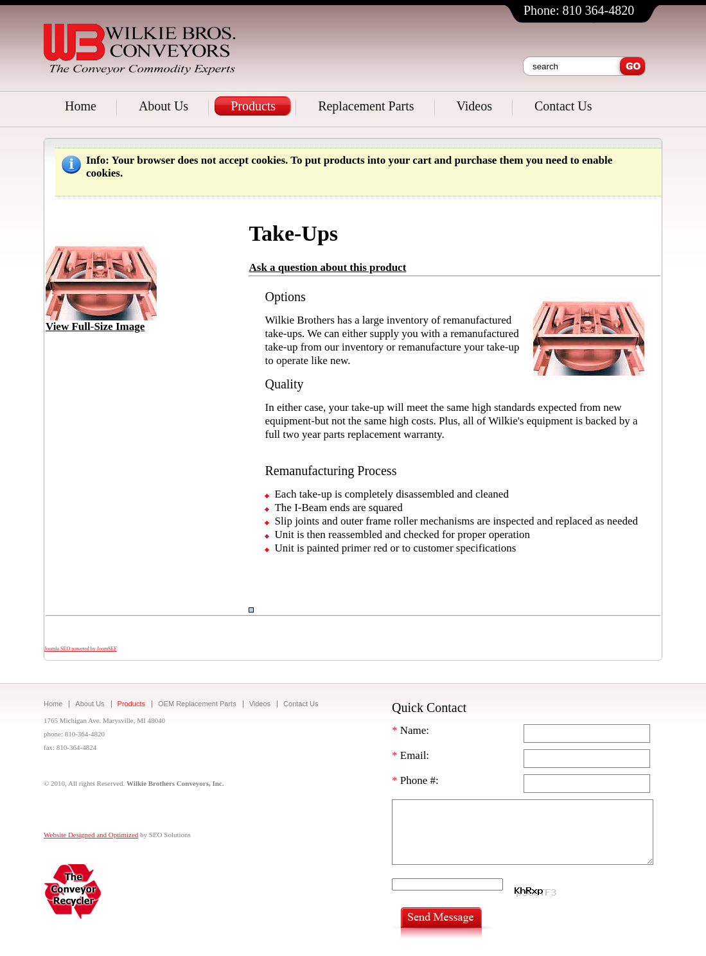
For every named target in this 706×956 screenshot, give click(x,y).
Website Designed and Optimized (91, 835)
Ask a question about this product (327, 267)
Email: (410, 755)
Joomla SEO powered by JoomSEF (80, 649)
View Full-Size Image (101, 322)
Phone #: (415, 780)
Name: (410, 730)
